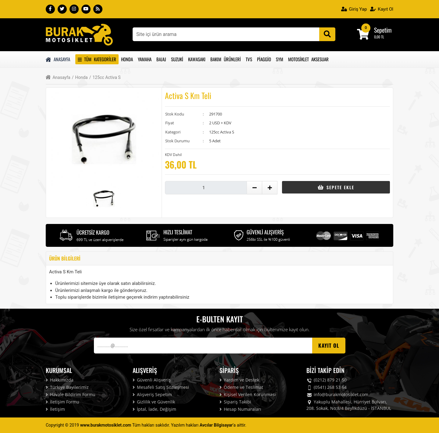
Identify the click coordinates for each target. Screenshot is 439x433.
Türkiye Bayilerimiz (67, 387)
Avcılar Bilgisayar (216, 425)
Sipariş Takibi (235, 402)
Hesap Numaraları (240, 409)
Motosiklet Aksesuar (308, 59)
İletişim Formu (62, 402)
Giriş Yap (354, 9)
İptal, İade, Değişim (154, 409)
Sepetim (383, 29)
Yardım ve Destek (239, 380)
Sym (279, 59)
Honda (127, 59)
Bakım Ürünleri (225, 59)
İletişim (55, 409)
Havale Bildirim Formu (70, 394)
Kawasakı (196, 59)
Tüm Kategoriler (97, 59)
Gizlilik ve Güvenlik (154, 402)
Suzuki (177, 59)
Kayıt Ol (381, 9)
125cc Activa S (105, 77)
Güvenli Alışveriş (152, 380)
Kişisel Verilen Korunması (248, 394)
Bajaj (161, 59)
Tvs (249, 59)
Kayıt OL (328, 345)
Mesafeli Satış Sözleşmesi (161, 387)
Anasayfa (58, 59)
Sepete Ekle (336, 187)
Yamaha (145, 59)
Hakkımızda (59, 380)
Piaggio (264, 59)
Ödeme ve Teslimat (241, 387)
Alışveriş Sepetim (152, 394)
